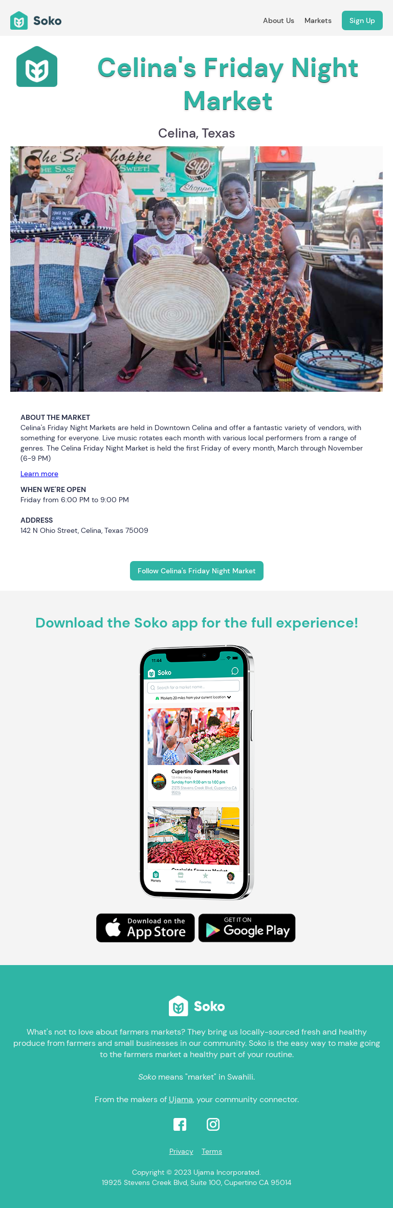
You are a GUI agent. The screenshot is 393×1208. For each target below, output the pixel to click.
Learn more (39, 473)
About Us (278, 20)
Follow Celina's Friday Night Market (197, 570)
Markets (318, 20)
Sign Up (362, 20)
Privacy (181, 1151)
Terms (212, 1151)
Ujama (181, 1099)
